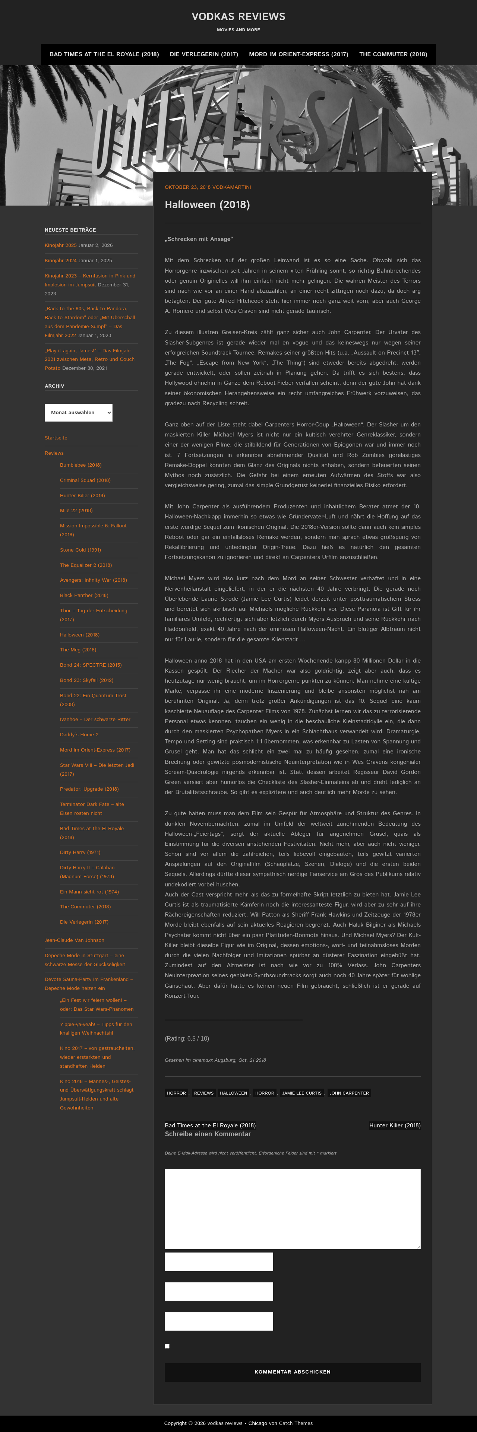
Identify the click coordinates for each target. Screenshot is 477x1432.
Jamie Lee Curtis (302, 1093)
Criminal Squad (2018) (85, 480)
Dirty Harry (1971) (80, 852)
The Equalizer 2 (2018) (86, 565)
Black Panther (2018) (84, 595)
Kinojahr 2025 (61, 245)
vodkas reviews (238, 17)
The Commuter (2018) (393, 54)
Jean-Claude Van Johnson (74, 940)
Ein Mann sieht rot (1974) (89, 892)
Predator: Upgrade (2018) (89, 789)
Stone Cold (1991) (80, 550)
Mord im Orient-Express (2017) (298, 54)
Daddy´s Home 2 (79, 735)
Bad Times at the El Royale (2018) (104, 54)
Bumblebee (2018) (81, 465)
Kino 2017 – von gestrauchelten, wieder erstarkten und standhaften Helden (97, 1057)
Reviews (204, 1093)
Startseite (56, 438)
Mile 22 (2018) (76, 510)
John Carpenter (349, 1093)
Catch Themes (296, 1423)
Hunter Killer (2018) (395, 1125)
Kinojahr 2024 (61, 260)
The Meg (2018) (78, 650)
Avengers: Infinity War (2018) (93, 580)
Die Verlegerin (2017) (204, 54)
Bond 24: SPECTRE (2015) (91, 665)
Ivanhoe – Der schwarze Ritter (95, 719)
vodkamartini (231, 187)
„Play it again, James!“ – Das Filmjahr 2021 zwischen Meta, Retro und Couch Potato (90, 359)
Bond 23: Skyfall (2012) (86, 680)
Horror (176, 1093)
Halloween (233, 1093)
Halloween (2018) (79, 635)
